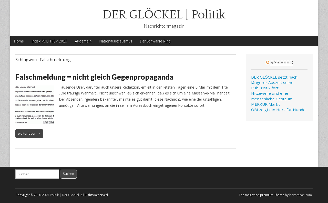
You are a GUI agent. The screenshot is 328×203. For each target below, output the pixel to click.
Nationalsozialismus (115, 41)
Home (19, 41)
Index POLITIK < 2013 (49, 41)
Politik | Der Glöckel (64, 195)
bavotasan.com (300, 195)
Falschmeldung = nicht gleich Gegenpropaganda (94, 76)
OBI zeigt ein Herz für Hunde (278, 109)
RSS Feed (281, 62)
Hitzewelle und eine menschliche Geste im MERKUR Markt (271, 99)
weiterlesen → (29, 133)
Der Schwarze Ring (155, 41)
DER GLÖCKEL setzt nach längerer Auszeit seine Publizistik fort (274, 82)
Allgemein (83, 41)
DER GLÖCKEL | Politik (164, 15)
